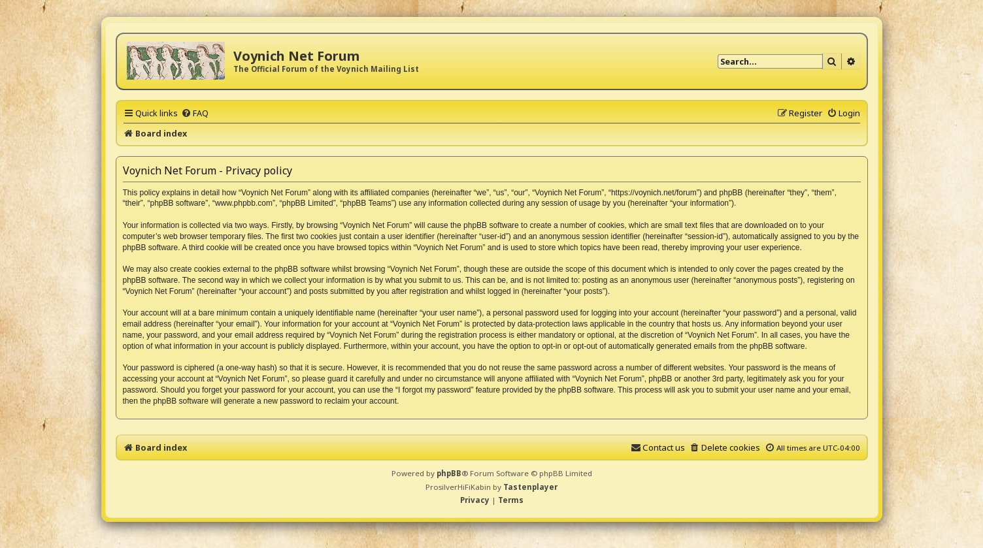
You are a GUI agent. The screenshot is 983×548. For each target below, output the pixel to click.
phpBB (449, 473)
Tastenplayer (530, 487)
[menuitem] (194, 113)
